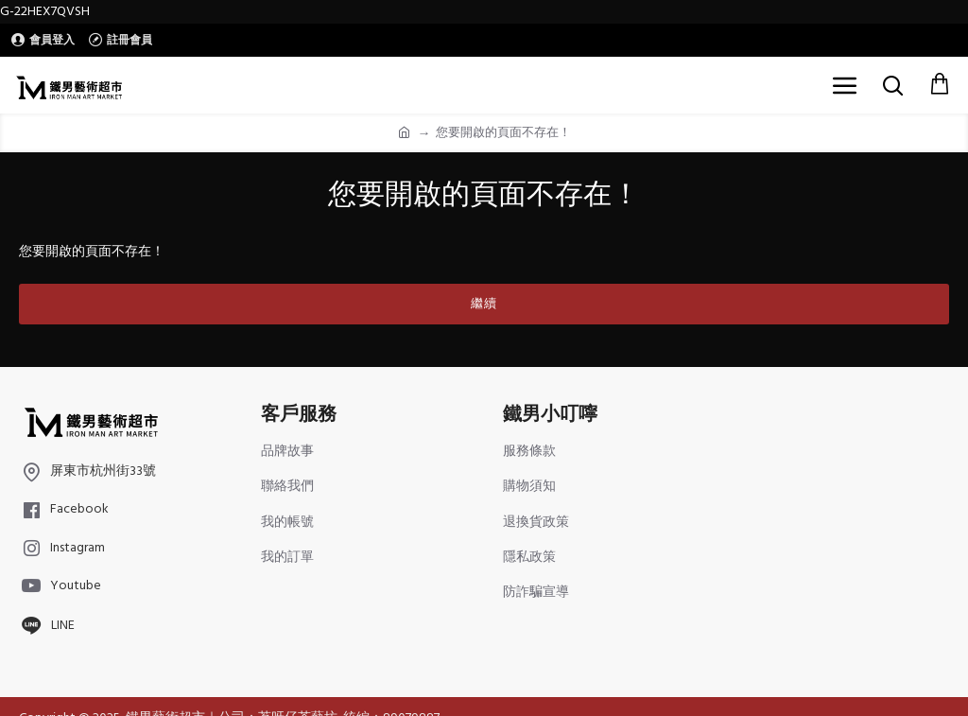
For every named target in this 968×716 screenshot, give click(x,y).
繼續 (484, 303)
